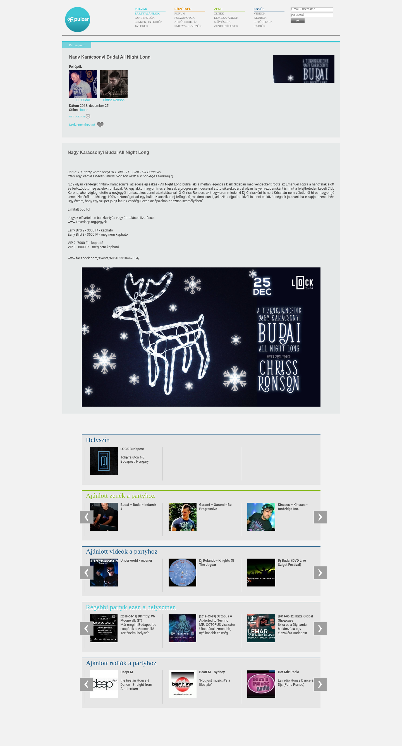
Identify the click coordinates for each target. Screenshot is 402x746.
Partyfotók (145, 17)
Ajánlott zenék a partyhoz (120, 495)
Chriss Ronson (193, 193)
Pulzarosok (184, 17)
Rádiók (260, 26)
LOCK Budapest (132, 449)
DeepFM (127, 672)
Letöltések (263, 21)
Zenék (219, 13)
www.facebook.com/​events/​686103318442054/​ (104, 258)
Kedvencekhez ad (82, 125)
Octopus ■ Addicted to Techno (215, 620)
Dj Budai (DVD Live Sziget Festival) (292, 563)
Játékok (142, 26)
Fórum (179, 13)
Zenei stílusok (226, 26)
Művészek (222, 21)
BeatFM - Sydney (212, 672)
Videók (259, 13)
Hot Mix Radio (288, 672)
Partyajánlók (147, 13)
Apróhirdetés (186, 21)
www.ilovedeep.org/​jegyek (87, 222)
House (83, 110)
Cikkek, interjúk (149, 21)
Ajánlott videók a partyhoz (122, 551)
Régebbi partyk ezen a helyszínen (131, 607)
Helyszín (98, 439)
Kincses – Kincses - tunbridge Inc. (293, 507)
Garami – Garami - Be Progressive (215, 507)
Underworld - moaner (136, 560)
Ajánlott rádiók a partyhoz (121, 663)
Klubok (260, 17)
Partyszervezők (188, 26)
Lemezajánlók (226, 17)
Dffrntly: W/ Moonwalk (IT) (138, 620)
